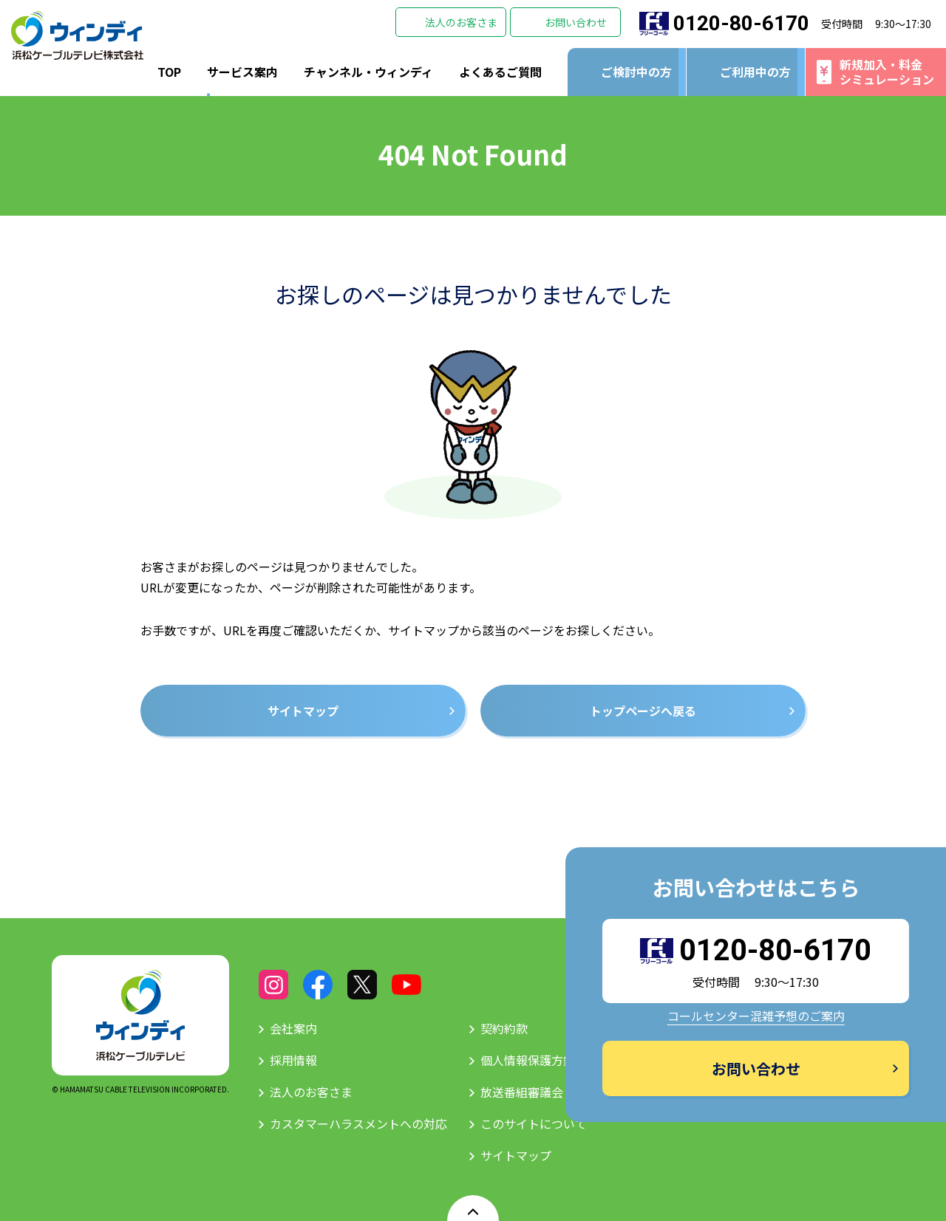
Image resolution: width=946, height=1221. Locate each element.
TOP (169, 72)
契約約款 (504, 1028)
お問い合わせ (576, 22)
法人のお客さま (461, 22)
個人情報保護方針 (527, 1060)
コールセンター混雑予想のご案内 (756, 1016)
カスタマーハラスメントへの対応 (358, 1123)
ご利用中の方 (755, 72)
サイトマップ (515, 1155)
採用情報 (293, 1060)
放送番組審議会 (521, 1092)
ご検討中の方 (636, 72)
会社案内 (293, 1028)
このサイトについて (533, 1123)
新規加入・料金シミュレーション (887, 71)
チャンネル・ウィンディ (368, 72)
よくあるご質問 (500, 72)
